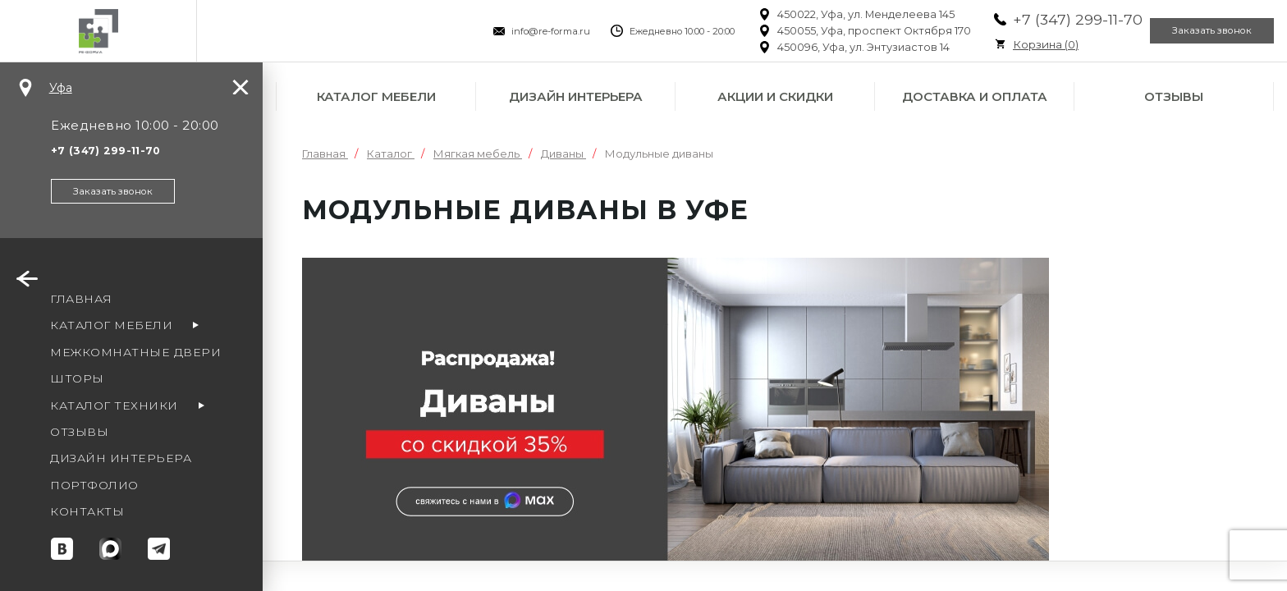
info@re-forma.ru (513, 31)
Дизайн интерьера (576, 96)
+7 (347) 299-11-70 (1040, 19)
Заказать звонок (1200, 31)
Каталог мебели (376, 96)
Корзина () (1008, 44)
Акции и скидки (775, 96)
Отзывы (1173, 96)
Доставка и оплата (974, 96)
